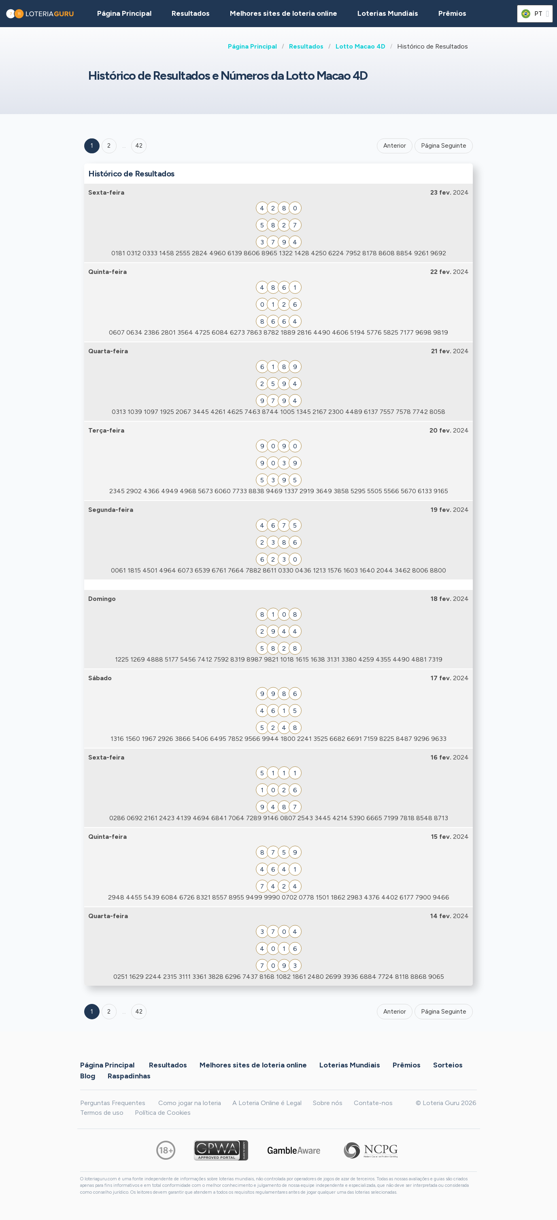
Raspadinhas (129, 1075)
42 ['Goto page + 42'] (138, 145)
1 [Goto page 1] (92, 145)
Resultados (306, 46)
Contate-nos (373, 1103)
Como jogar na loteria (189, 1103)
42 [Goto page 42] (138, 1011)
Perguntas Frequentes (112, 1103)
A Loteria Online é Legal (267, 1103)
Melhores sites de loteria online (283, 13)
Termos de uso (101, 1112)
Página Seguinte (443, 145)
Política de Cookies (163, 1112)
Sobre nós (327, 1103)
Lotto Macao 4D (360, 46)
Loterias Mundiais (387, 13)
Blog (87, 1075)
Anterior (394, 145)
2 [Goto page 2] (109, 145)
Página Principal (252, 46)
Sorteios (448, 1065)
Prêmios (452, 13)
